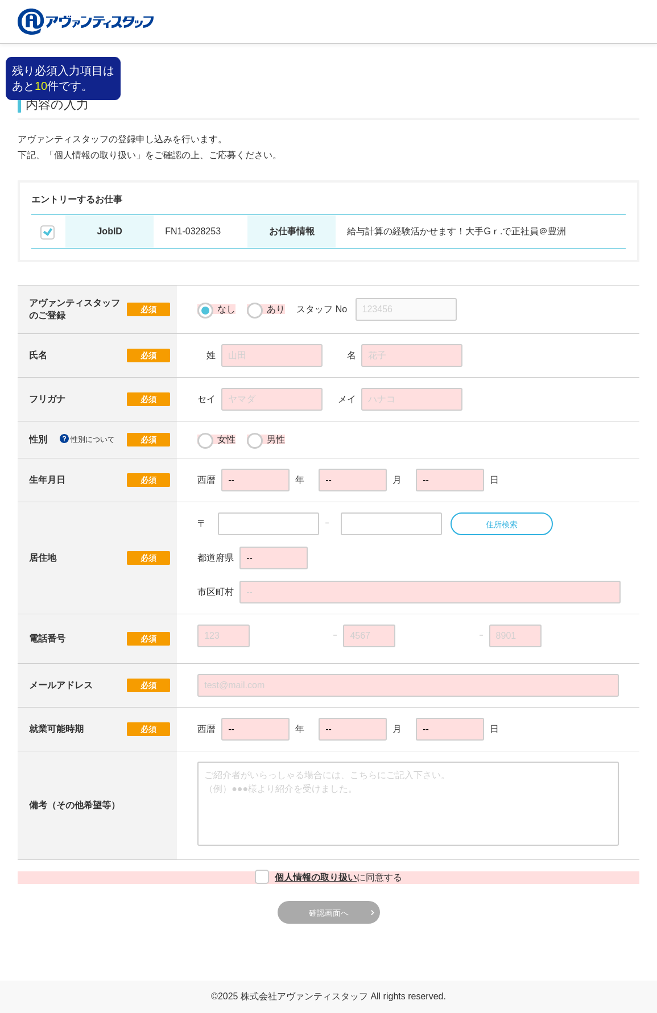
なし (216, 309)
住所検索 (502, 524)
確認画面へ (329, 912)
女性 (216, 439)
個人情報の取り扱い (316, 877)
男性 (266, 439)
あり (266, 309)
